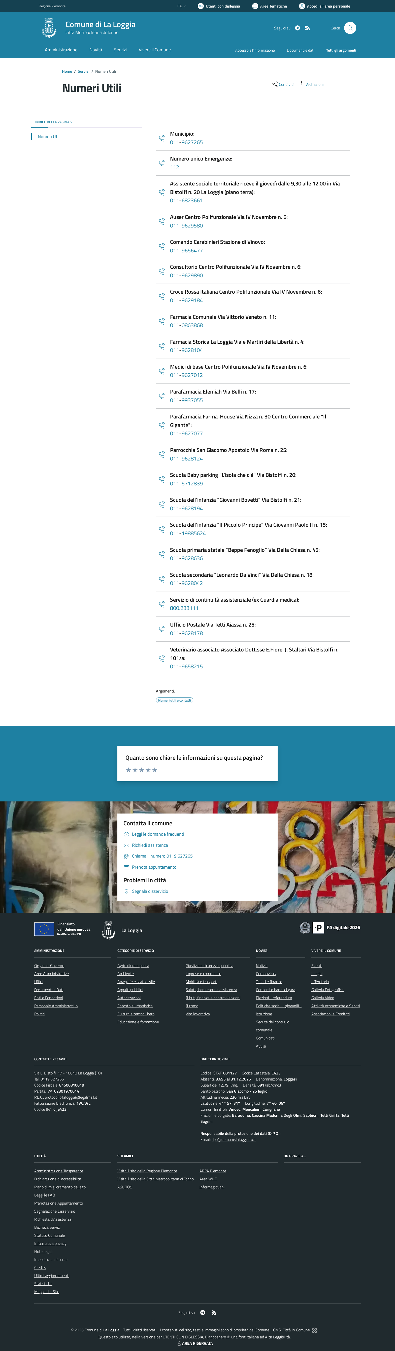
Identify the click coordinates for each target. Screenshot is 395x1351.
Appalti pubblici (130, 990)
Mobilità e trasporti (201, 982)
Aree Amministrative (51, 974)
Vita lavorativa (198, 1014)
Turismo (192, 1006)
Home (67, 71)
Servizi (83, 71)
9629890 (192, 275)
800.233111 (184, 608)
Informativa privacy (50, 1243)
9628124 (192, 458)
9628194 (192, 508)
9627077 (192, 433)
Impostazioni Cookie (51, 1259)
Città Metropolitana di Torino (91, 32)
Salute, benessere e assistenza (211, 990)
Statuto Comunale (49, 1235)
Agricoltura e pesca (133, 965)
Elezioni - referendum (274, 998)
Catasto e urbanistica (135, 1006)
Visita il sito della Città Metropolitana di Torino (155, 1179)
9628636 (192, 558)
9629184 (192, 300)
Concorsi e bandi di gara (275, 990)
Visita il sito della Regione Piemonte (147, 1171)
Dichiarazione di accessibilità (57, 1179)
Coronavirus (266, 974)
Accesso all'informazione (255, 50)
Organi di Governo (49, 965)
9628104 (192, 350)
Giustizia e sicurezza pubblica (209, 965)
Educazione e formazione (138, 1022)
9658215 (192, 666)
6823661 (192, 200)
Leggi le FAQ (44, 1195)
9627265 (192, 142)
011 (174, 142)
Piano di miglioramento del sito (60, 1187)
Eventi (316, 965)
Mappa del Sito (46, 1292)
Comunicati (265, 1038)
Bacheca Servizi (47, 1227)
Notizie (262, 965)
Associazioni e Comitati (330, 1014)
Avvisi (261, 1046)
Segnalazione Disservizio (54, 1211)
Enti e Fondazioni (48, 998)
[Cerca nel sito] (350, 28)
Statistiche (43, 1284)
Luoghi (316, 974)
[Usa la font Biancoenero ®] (219, 6)
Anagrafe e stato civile (136, 982)
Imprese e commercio (203, 974)
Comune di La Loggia (100, 24)
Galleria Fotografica (327, 990)
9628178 (192, 633)
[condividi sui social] (282, 84)
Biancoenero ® (217, 1337)
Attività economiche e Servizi (335, 1006)
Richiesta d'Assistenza (52, 1219)
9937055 (192, 400)
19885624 (194, 533)
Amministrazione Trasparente (58, 1171)
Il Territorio (320, 982)
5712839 (192, 483)
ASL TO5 (124, 1187)
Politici (39, 1014)
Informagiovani (212, 1187)
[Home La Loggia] (87, 28)
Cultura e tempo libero (135, 1014)
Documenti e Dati (48, 990)
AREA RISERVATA (194, 1343)
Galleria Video (322, 998)
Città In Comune (296, 1330)
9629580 (192, 225)
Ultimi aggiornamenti (51, 1275)
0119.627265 (52, 1079)
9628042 (192, 583)
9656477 (192, 250)
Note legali (43, 1251)
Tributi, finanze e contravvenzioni (213, 998)
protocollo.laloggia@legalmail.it (71, 1097)
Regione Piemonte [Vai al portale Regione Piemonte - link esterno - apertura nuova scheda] (52, 6)
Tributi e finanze (269, 982)
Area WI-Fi (208, 1179)
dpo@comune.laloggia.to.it (234, 1139)
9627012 (192, 375)
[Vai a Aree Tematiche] (269, 6)
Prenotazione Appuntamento (58, 1203)
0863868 (192, 325)
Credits (40, 1267)
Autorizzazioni (129, 998)
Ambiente (125, 974)
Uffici (38, 982)
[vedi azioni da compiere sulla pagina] (311, 84)
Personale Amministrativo (56, 1006)
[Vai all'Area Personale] (324, 6)
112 (174, 167)
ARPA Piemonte (213, 1171)
